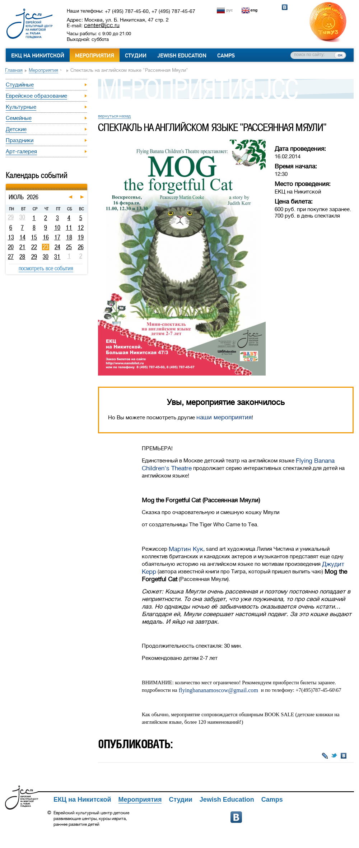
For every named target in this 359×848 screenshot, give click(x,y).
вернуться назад (114, 115)
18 (69, 237)
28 (22, 256)
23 (45, 247)
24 (57, 247)
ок (340, 54)
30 (45, 256)
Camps (226, 55)
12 (81, 227)
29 (34, 256)
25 (69, 247)
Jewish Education (181, 55)
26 (81, 247)
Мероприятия (94, 55)
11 (69, 227)
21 (22, 247)
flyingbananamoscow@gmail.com (218, 690)
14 (22, 237)
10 (57, 227)
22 (34, 247)
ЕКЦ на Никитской (37, 55)
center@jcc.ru (102, 25)
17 (57, 237)
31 (57, 256)
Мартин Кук (186, 549)
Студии (135, 55)
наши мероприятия (224, 417)
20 (11, 247)
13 (11, 237)
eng (254, 10)
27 (11, 256)
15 (34, 237)
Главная (14, 70)
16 (46, 237)
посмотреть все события (46, 268)
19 (81, 237)
